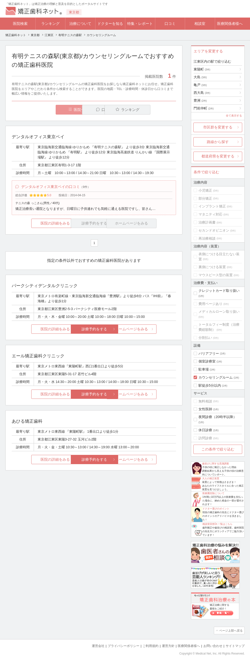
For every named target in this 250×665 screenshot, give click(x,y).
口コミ (170, 23)
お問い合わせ (212, 645)
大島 (200, 77)
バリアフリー (208, 353)
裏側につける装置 (212, 267)
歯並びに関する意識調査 (215, 463)
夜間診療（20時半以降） (217, 417)
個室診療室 (207, 361)
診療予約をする (94, 329)
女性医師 (205, 409)
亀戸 (200, 85)
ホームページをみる (148, 329)
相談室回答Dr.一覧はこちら (217, 524)
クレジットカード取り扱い (219, 291)
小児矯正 (205, 190)
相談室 (199, 23)
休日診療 (205, 430)
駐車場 (203, 369)
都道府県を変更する (217, 156)
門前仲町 (204, 108)
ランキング (50, 23)
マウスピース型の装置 (215, 275)
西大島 (202, 93)
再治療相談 (207, 238)
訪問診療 (205, 438)
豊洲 (200, 100)
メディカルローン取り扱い (219, 311)
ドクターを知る (110, 23)
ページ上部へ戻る (230, 630)
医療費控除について (213, 493)
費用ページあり (210, 304)
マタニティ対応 (210, 214)
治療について (80, 23)
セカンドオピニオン (213, 230)
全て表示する (234, 115)
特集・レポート (140, 23)
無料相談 (205, 401)
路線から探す (218, 142)
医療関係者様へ (230, 23)
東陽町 (202, 69)
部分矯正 (205, 198)
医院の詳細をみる (39, 224)
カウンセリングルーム (215, 377)
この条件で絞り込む (217, 449)
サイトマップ (235, 645)
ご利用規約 (150, 645)
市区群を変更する (217, 127)
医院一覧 (45, 110)
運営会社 (98, 645)
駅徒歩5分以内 (209, 385)
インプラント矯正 (212, 206)
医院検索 (20, 23)
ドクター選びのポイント (215, 508)
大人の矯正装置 (210, 478)
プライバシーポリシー (123, 645)
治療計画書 (207, 222)
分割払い (205, 338)
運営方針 (168, 645)
